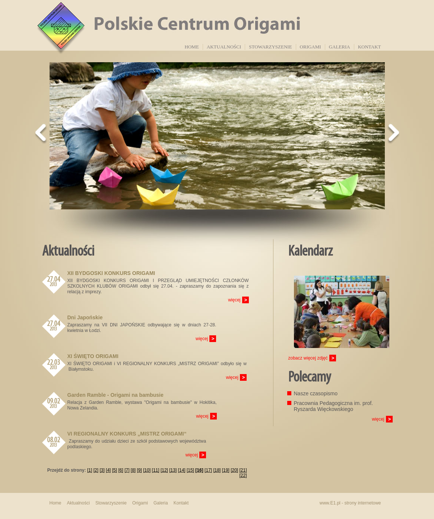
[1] (89, 470)
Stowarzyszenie (270, 47)
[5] (114, 470)
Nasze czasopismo (316, 393)
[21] (243, 470)
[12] (164, 470)
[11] (155, 470)
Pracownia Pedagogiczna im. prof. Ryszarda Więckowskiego (333, 406)
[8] (133, 470)
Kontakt (369, 47)
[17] (208, 470)
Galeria (339, 47)
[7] (126, 470)
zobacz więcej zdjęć (308, 358)
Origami (310, 47)
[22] (243, 475)
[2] (96, 470)
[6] (120, 470)
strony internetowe (362, 503)
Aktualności (224, 47)
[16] (199, 470)
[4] (108, 470)
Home (192, 47)
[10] (147, 470)
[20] (234, 470)
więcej (234, 300)
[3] (101, 470)
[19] (225, 470)
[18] (217, 470)
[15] (190, 470)
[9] (139, 470)
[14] (182, 470)
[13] (173, 470)
